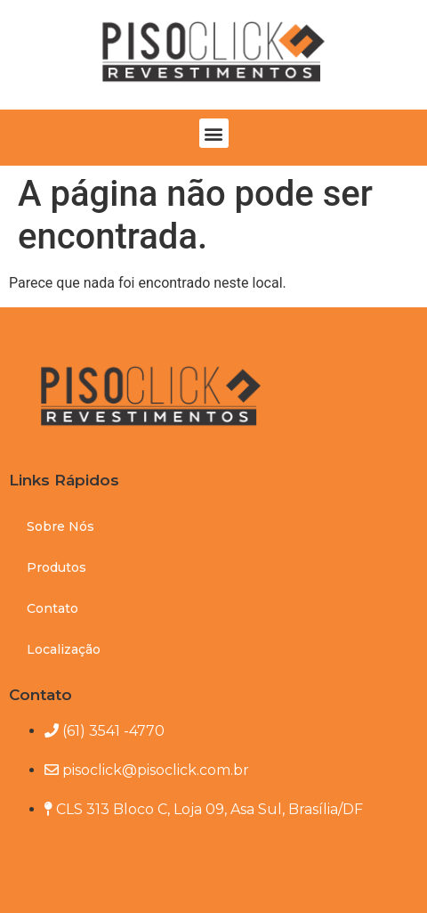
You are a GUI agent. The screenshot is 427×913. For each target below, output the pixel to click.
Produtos (56, 567)
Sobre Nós (60, 526)
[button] (214, 133)
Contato (52, 608)
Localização (64, 649)
